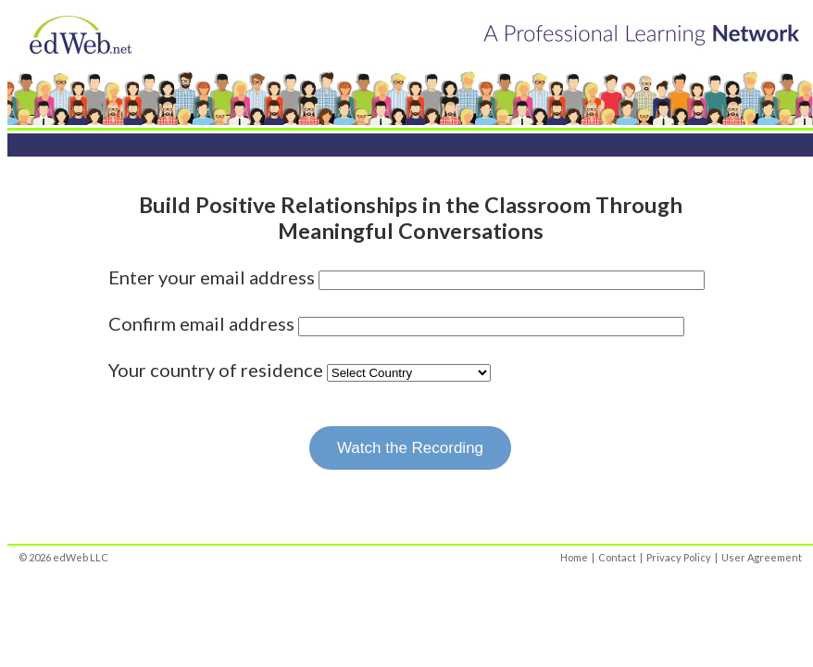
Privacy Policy (678, 557)
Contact (617, 557)
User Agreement (761, 557)
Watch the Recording (410, 448)
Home (574, 557)
